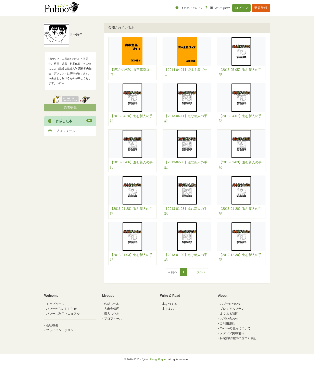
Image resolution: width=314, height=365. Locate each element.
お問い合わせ (229, 318)
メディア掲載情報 (232, 333)
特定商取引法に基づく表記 (238, 338)
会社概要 (52, 325)
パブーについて (230, 304)
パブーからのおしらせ (61, 308)
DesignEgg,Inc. (159, 359)
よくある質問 (229, 313)
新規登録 (260, 8)
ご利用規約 (227, 323)
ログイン (241, 8)
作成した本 (70, 121)
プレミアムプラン (232, 308)
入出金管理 (111, 308)
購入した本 (111, 313)
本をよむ (168, 308)
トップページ (55, 304)
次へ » (200, 272)
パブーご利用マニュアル (63, 313)
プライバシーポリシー (61, 330)
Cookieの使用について (235, 328)
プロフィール (61, 131)
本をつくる (169, 304)
